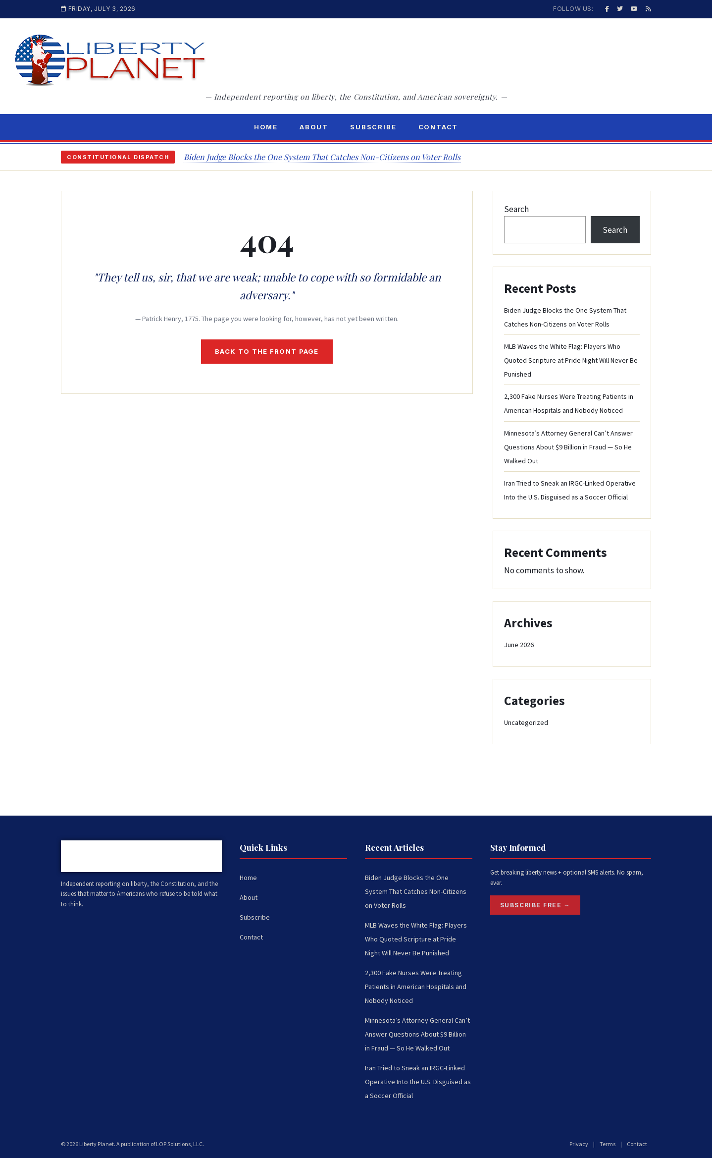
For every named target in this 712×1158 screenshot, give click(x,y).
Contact (438, 127)
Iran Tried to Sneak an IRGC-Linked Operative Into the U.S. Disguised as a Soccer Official (418, 1081)
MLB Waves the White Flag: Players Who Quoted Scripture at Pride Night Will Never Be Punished (571, 360)
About (314, 127)
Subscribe (373, 127)
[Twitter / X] (620, 8)
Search (516, 209)
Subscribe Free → (535, 905)
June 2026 (519, 644)
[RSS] (648, 8)
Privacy (578, 1144)
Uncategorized (526, 722)
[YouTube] (634, 8)
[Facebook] (607, 8)
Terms (607, 1144)
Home (266, 127)
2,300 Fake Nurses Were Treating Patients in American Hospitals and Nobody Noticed (415, 986)
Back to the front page (267, 351)
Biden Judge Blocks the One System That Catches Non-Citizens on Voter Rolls (322, 157)
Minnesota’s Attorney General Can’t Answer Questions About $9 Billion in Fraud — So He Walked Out (568, 447)
